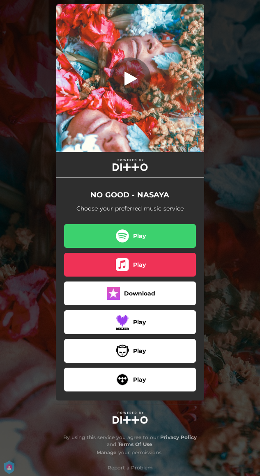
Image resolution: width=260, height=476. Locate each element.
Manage (107, 452)
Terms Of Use (135, 444)
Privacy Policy (178, 437)
